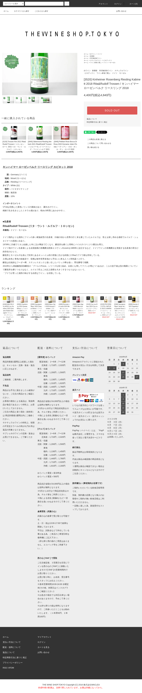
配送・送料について (12, 647)
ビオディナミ (107, 60)
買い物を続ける (91, 147)
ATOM (11, 668)
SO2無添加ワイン (95, 58)
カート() (132, 4)
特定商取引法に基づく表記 (97, 122)
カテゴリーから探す (20, 11)
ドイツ (100, 54)
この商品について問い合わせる (97, 143)
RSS (5, 668)
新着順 (92, 56)
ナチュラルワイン (95, 60)
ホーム (6, 11)
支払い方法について (12, 642)
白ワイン (93, 54)
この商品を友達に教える (95, 139)
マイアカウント (44, 637)
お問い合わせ (119, 11)
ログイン (116, 4)
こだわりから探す (39, 11)
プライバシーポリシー (13, 662)
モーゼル (112, 62)
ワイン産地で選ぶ (95, 62)
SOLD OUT (112, 110)
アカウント (101, 4)
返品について (92, 119)
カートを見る (43, 647)
